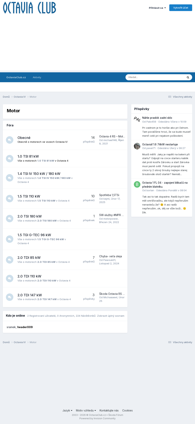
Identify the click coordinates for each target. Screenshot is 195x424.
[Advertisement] (97, 43)
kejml (106, 198)
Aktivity (37, 77)
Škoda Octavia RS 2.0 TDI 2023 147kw (123, 293)
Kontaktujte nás (109, 410)
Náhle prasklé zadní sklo (157, 117)
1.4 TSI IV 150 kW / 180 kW (39, 174)
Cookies (127, 410)
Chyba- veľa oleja (110, 256)
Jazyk (67, 410)
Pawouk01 (109, 259)
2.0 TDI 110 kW (30, 276)
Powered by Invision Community (97, 418)
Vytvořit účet (180, 7)
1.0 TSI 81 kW (28, 156)
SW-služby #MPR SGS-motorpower (121, 215)
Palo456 (151, 121)
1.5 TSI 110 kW (29, 196)
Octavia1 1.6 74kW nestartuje (160, 144)
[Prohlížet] (144, 77)
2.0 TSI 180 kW (30, 216)
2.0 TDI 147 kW (30, 295)
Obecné (24, 138)
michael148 (110, 140)
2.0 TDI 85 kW (29, 258)
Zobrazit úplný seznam (110, 315)
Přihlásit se (157, 7)
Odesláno (172, 121)
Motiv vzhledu (86, 410)
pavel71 (150, 148)
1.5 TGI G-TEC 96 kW (34, 235)
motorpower (110, 218)
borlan (150, 190)
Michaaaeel (110, 297)
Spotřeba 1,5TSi (109, 195)
